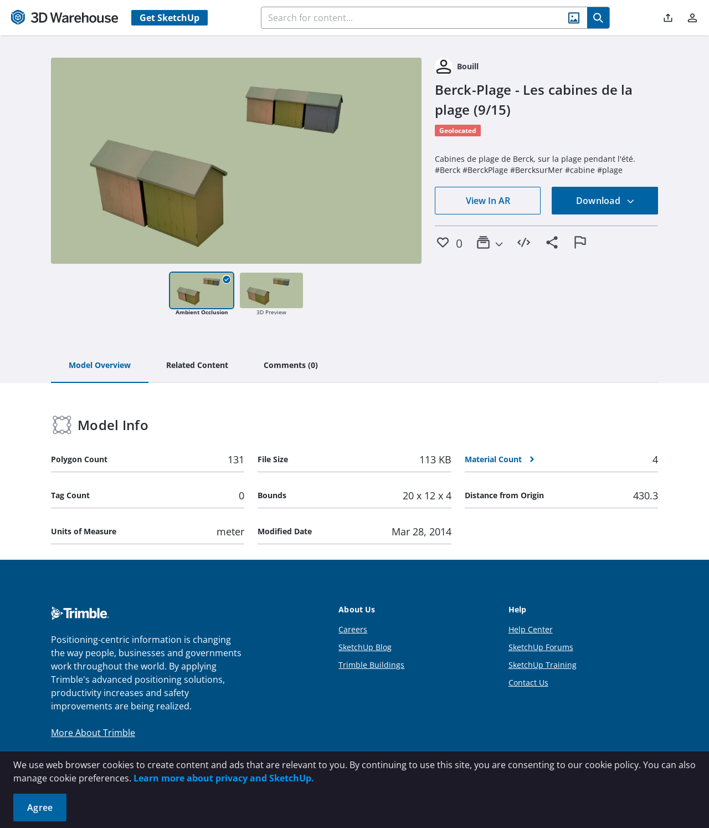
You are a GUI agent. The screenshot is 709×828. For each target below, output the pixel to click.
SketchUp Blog (365, 647)
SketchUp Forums (540, 647)
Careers (352, 629)
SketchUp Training (542, 665)
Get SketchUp (169, 18)
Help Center (530, 629)
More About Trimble (93, 733)
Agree (40, 807)
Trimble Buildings (371, 665)
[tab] (99, 366)
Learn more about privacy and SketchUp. (223, 778)
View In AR (488, 201)
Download (605, 201)
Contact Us (528, 682)
